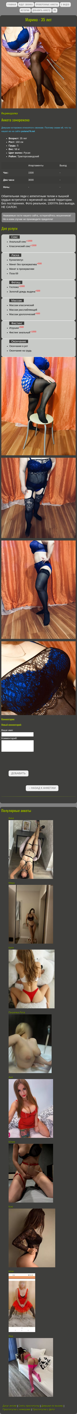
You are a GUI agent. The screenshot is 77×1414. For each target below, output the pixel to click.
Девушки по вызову (52, 1406)
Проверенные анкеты (47, 4)
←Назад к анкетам (42, 787)
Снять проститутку (28, 1406)
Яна (11, 1336)
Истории (25, 10)
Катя (11, 947)
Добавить (18, 773)
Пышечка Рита (17, 1012)
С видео (65, 4)
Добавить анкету (41, 10)
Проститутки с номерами (17, 1409)
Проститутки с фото (44, 1409)
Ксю (11, 1206)
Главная (11, 4)
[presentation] (21, 761)
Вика (11, 818)
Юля (11, 1271)
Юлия (12, 1142)
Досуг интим (10, 1406)
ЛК (54, 10)
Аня (11, 1077)
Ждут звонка (26, 4)
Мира (12, 883)
